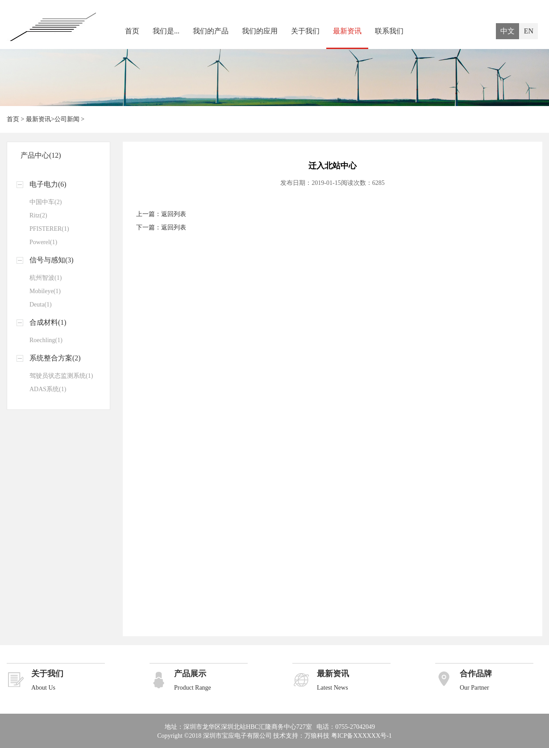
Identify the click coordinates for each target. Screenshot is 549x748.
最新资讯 (347, 31)
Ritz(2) (38, 215)
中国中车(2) (45, 202)
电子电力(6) (48, 184)
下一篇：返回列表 (161, 227)
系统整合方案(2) (55, 358)
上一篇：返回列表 (161, 214)
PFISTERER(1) (49, 228)
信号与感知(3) (51, 260)
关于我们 (305, 31)
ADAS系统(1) (47, 389)
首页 (132, 31)
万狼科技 (316, 735)
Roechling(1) (45, 340)
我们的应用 (260, 31)
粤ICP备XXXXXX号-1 (361, 735)
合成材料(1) (48, 322)
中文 (507, 31)
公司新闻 (66, 119)
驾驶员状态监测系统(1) (61, 375)
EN (528, 31)
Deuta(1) (40, 304)
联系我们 (389, 31)
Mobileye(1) (45, 291)
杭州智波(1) (45, 277)
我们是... (166, 31)
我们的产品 (211, 31)
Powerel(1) (43, 242)
